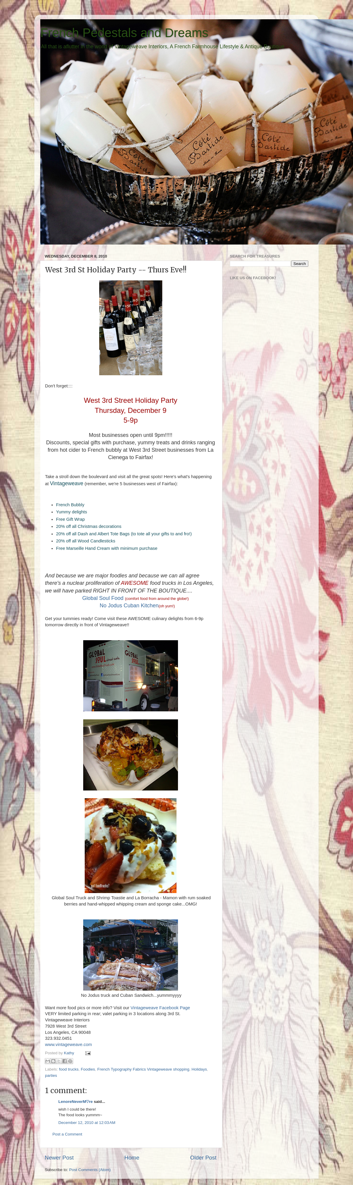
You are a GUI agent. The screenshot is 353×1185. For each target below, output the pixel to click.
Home (131, 1157)
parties (51, 1075)
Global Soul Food (102, 598)
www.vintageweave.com (68, 1044)
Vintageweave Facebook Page (160, 1007)
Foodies (88, 1069)
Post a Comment (67, 1134)
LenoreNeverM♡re (75, 1101)
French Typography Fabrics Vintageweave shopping (143, 1069)
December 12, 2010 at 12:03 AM (86, 1122)
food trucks (68, 1069)
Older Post (203, 1157)
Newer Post (59, 1157)
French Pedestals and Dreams (124, 33)
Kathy (69, 1053)
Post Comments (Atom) (90, 1170)
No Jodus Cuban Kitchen (129, 606)
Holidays (199, 1069)
